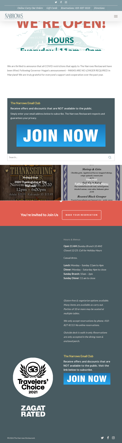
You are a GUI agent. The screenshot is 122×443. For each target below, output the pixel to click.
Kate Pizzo (17, 37)
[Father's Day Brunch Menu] (91, 183)
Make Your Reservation (82, 215)
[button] (116, 16)
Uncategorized (59, 37)
